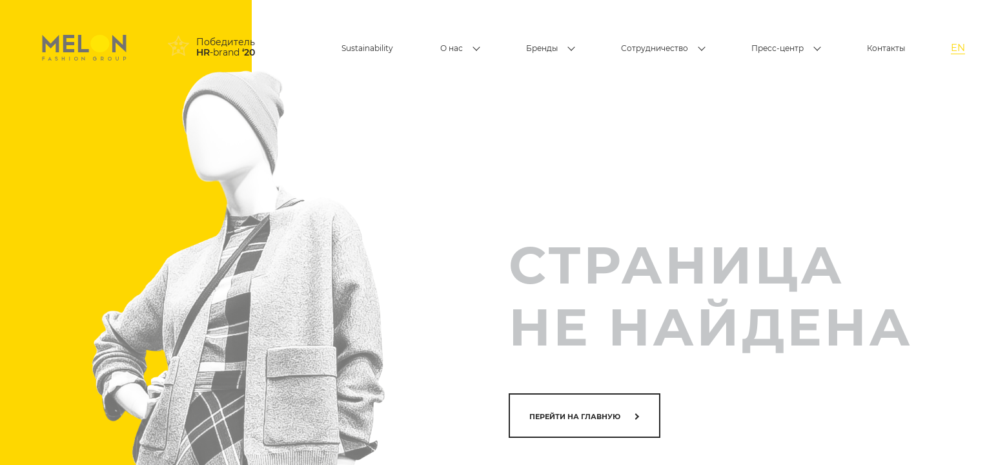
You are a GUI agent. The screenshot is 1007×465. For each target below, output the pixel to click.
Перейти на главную (574, 416)
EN (958, 48)
